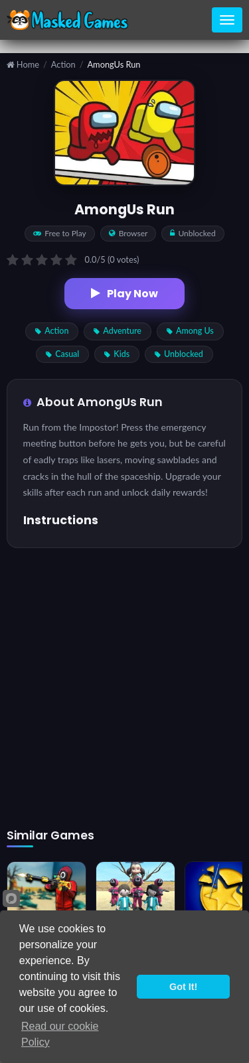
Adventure (117, 331)
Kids (116, 354)
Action (63, 65)
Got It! (183, 986)
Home (23, 65)
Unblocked (179, 354)
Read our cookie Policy (60, 1034)
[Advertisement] (124, 688)
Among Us (190, 331)
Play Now (124, 293)
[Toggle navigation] (227, 20)
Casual (62, 354)
